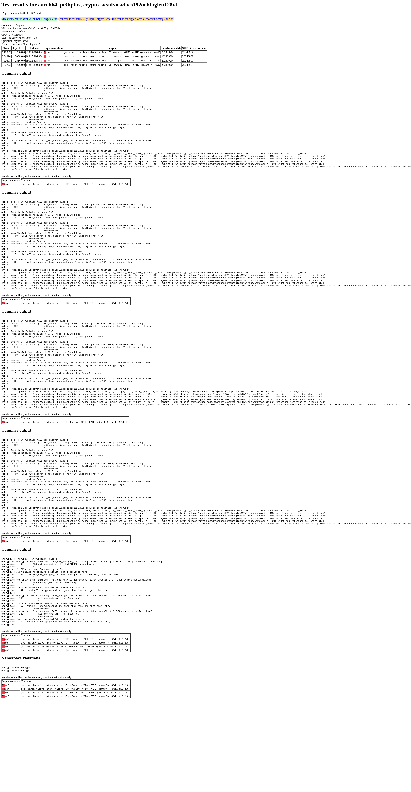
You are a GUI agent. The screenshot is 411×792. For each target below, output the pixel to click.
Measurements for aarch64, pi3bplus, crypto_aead (29, 18)
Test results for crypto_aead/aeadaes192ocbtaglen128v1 (143, 18)
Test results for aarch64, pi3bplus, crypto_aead (84, 18)
